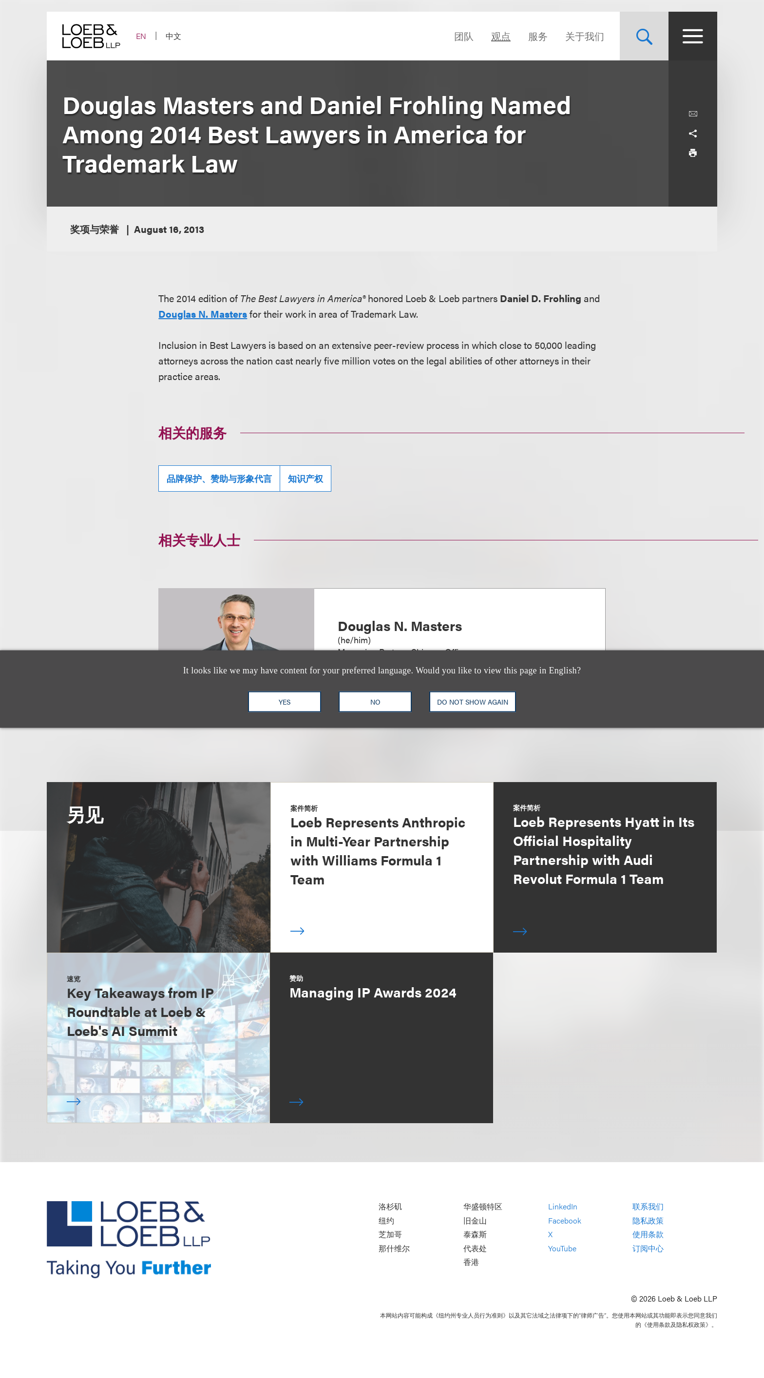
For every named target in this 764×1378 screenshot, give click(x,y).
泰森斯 (475, 1234)
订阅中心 (648, 1248)
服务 (538, 36)
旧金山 (475, 1220)
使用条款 (648, 1234)
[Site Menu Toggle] (692, 36)
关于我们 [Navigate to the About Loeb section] (584, 36)
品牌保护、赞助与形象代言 (219, 478)
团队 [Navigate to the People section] (464, 36)
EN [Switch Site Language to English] (141, 35)
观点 (501, 36)
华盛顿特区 (482, 1206)
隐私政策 (648, 1220)
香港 (471, 1262)
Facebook (564, 1220)
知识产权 (305, 478)
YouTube (562, 1248)
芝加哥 (390, 1234)
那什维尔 (394, 1248)
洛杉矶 (390, 1206)
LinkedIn (562, 1206)
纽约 (386, 1220)
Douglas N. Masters (202, 313)
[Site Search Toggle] (644, 36)
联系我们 (648, 1206)
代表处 (475, 1248)
